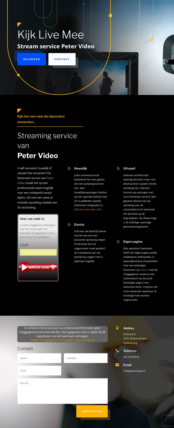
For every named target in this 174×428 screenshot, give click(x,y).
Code (24, 244)
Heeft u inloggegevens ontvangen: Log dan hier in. (62, 340)
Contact (62, 59)
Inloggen (31, 59)
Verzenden (92, 411)
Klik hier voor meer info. (88, 209)
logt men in (142, 269)
